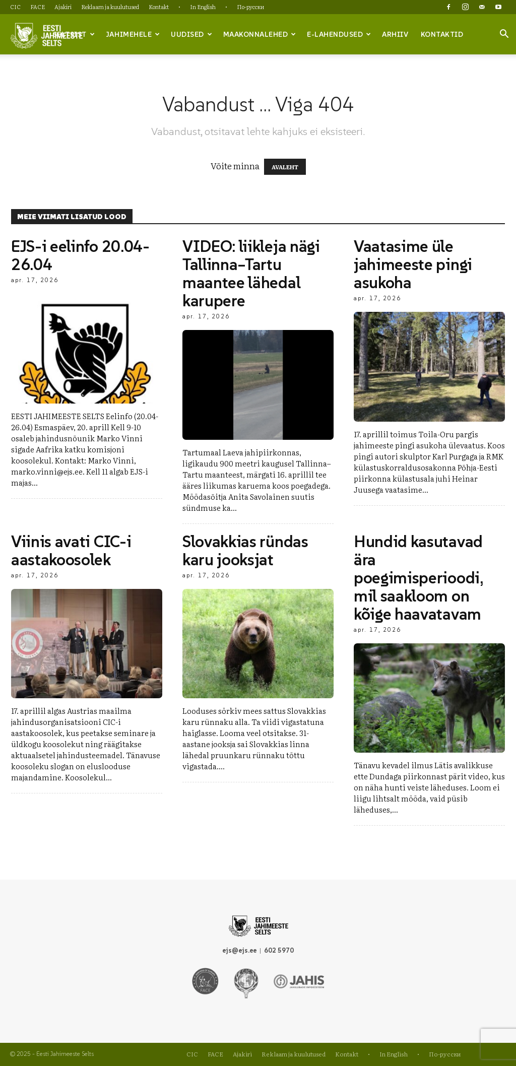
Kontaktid (442, 34)
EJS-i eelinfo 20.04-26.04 (80, 255)
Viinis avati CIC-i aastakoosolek (71, 550)
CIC (15, 7)
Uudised (191, 34)
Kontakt (159, 7)
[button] (504, 34)
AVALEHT (285, 167)
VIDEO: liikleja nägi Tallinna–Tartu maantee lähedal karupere (251, 273)
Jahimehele (133, 34)
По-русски (250, 7)
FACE (37, 7)
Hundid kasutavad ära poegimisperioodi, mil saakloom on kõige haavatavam (418, 577)
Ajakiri (63, 7)
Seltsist (74, 34)
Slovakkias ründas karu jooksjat (245, 550)
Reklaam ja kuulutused (110, 7)
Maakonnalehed (259, 34)
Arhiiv (395, 34)
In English (203, 7)
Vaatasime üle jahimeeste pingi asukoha (413, 264)
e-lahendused (339, 34)
